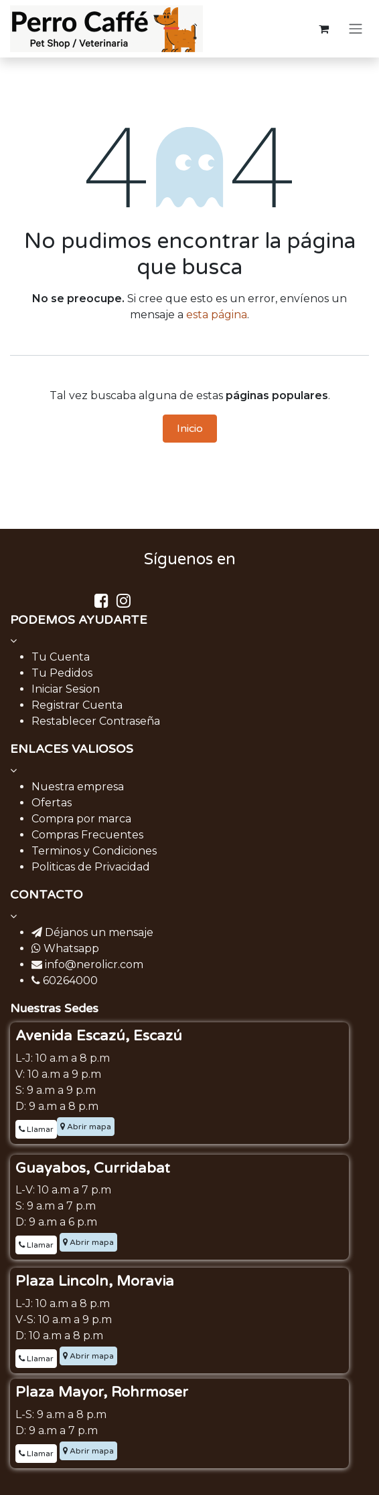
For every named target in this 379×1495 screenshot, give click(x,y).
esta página (216, 314)
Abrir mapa (85, 1126)
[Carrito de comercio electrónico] (323, 28)
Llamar (36, 1129)
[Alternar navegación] (355, 29)
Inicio (190, 428)
